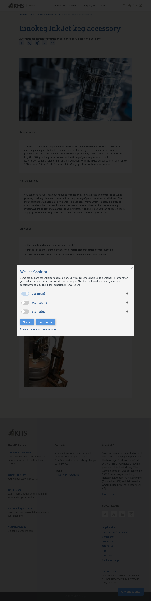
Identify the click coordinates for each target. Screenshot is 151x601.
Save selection (45, 322)
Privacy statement (30, 329)
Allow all (27, 322)
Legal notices (49, 329)
